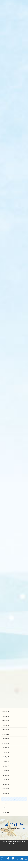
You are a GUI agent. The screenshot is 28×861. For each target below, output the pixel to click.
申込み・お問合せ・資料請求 (22, 858)
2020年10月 (6, 711)
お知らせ (5, 803)
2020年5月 (6, 734)
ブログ (5, 808)
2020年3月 (6, 743)
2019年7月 (6, 779)
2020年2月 (6, 748)
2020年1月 (6, 752)
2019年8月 (6, 775)
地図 (24, 828)
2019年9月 (6, 770)
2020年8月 (6, 720)
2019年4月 (6, 788)
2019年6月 (6, 784)
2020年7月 (6, 725)
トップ (8, 858)
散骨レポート (7, 812)
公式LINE (13, 858)
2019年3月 (6, 793)
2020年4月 (6, 738)
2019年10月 (6, 766)
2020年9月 (6, 716)
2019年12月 (6, 757)
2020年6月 (6, 729)
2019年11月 (6, 761)
